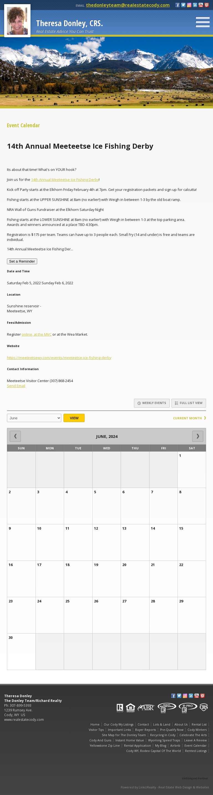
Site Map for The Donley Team (124, 735)
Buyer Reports (145, 730)
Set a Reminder (22, 261)
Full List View (188, 403)
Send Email (16, 385)
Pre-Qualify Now (171, 730)
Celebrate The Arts (193, 735)
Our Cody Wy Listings (118, 724)
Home (95, 724)
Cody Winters (197, 730)
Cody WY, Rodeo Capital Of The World (153, 751)
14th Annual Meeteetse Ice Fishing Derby (65, 179)
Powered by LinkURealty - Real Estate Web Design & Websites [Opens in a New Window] (165, 787)
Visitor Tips (96, 730)
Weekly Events (152, 403)
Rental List (199, 724)
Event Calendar (195, 745)
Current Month (189, 418)
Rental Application (137, 745)
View (74, 417)
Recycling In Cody (162, 735)
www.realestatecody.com (24, 719)
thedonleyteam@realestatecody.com (128, 5)
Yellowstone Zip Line (105, 745)
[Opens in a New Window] (195, 770)
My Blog (160, 745)
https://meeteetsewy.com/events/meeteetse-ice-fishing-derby (59, 357)
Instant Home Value (129, 740)
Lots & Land (161, 724)
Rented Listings (196, 751)
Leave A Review (195, 740)
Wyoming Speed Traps (164, 740)
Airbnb (175, 745)
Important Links (119, 730)
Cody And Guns (100, 740)
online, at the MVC (37, 334)
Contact (143, 724)
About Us (180, 724)
